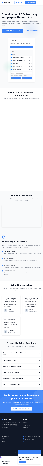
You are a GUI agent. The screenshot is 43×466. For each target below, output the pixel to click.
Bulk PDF (6, 3)
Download (25, 427)
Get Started (22, 462)
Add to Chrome (31, 2)
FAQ (3, 439)
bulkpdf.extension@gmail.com (32, 436)
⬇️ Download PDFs (16, 78)
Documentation (5, 436)
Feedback (19, 2)
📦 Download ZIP (27, 78)
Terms (14, 452)
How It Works (26, 425)
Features (25, 422)
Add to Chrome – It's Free (12, 30)
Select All (14, 54)
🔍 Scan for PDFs (21, 46)
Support (4, 441)
